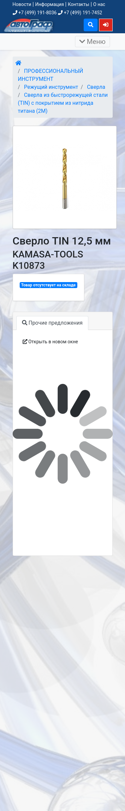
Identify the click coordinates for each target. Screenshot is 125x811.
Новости (22, 4)
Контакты (78, 4)
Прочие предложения (52, 323)
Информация (49, 4)
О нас (99, 4)
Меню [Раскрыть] (92, 42)
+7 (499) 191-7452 (80, 12)
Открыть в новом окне (50, 341)
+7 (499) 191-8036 (35, 12)
